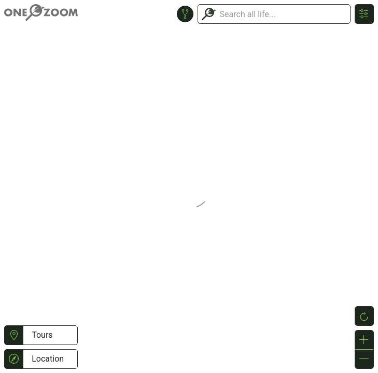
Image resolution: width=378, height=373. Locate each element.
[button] (14, 335)
